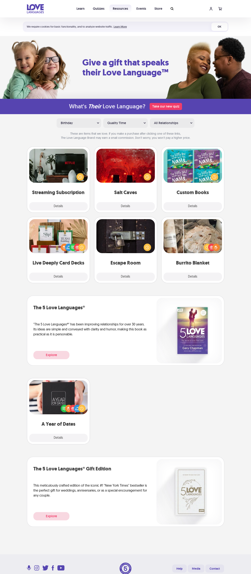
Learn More (120, 26)
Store (158, 8)
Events (141, 8)
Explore (51, 355)
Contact (215, 568)
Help (179, 568)
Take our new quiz (165, 106)
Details (58, 206)
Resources (120, 8)
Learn (80, 8)
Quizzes (98, 8)
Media (196, 568)
